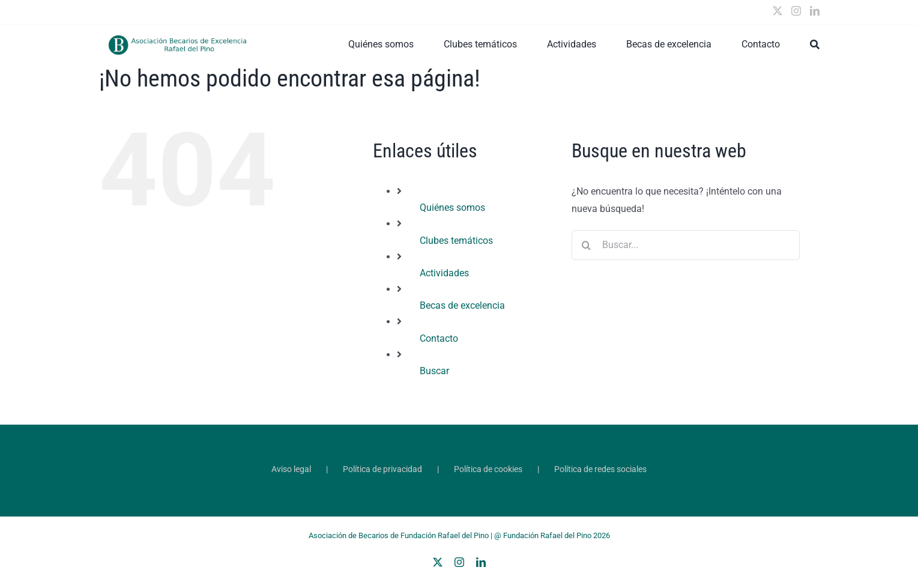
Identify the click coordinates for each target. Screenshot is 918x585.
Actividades (444, 273)
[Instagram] (796, 11)
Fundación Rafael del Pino (547, 535)
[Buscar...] (686, 245)
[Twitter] (777, 11)
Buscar (434, 371)
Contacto (439, 338)
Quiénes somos (452, 207)
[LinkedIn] (815, 11)
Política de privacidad (382, 469)
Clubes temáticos (456, 240)
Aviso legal (291, 469)
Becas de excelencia (462, 305)
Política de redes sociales (600, 469)
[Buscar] (815, 44)
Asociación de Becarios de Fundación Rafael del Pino (399, 535)
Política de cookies (488, 469)
